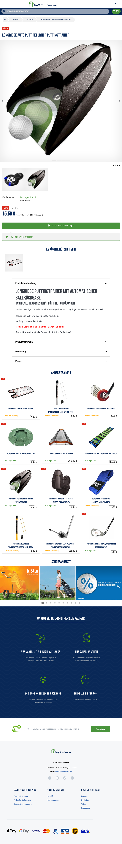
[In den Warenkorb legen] (61, 226)
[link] (43, 690)
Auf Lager (28, 197)
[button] (4, 101)
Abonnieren (100, 729)
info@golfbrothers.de (63, 771)
